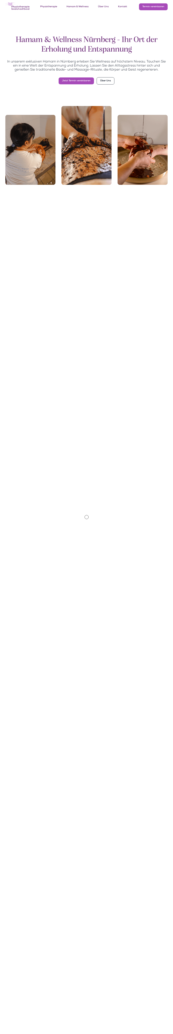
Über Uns (103, 7)
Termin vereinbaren (153, 7)
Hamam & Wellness (77, 7)
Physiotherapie (48, 7)
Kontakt (122, 7)
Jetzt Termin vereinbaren (76, 81)
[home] (17, 6)
